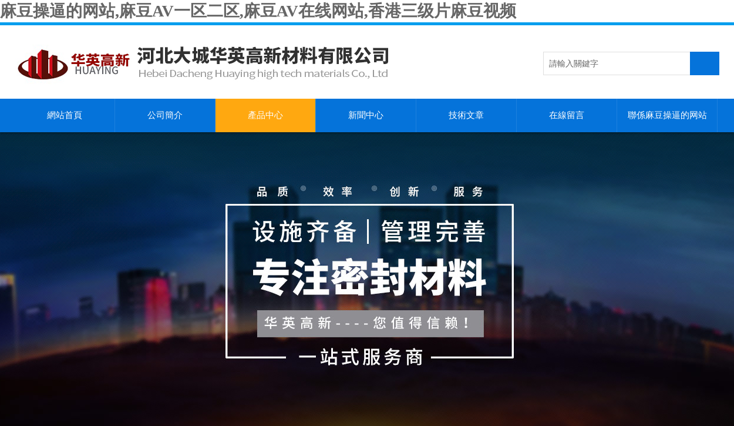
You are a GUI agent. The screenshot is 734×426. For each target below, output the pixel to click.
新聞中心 (365, 115)
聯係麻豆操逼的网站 (667, 115)
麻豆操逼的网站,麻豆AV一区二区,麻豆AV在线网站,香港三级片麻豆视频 (258, 11)
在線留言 (566, 115)
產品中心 (265, 115)
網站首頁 (64, 115)
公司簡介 (165, 115)
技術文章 (466, 115)
